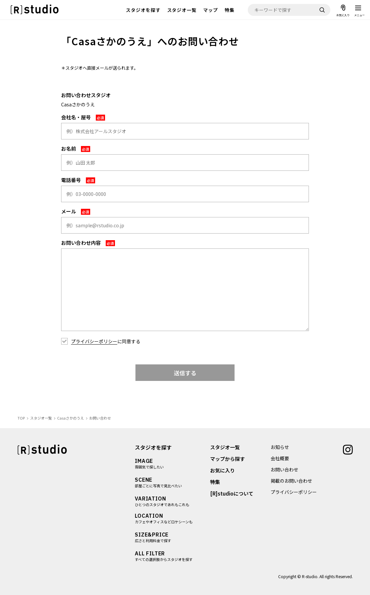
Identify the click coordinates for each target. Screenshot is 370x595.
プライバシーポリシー (94, 341)
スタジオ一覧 (182, 10)
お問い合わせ (284, 469)
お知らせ (280, 447)
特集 (230, 10)
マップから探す (227, 458)
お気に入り (222, 470)
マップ (210, 10)
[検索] (322, 10)
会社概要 (280, 458)
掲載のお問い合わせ (291, 480)
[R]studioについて (231, 493)
